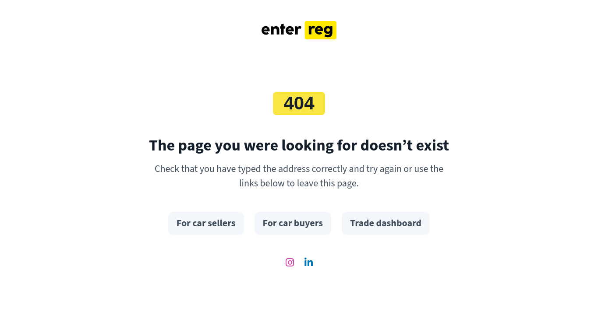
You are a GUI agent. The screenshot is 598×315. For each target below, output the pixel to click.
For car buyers (293, 223)
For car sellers (206, 223)
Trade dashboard (385, 223)
